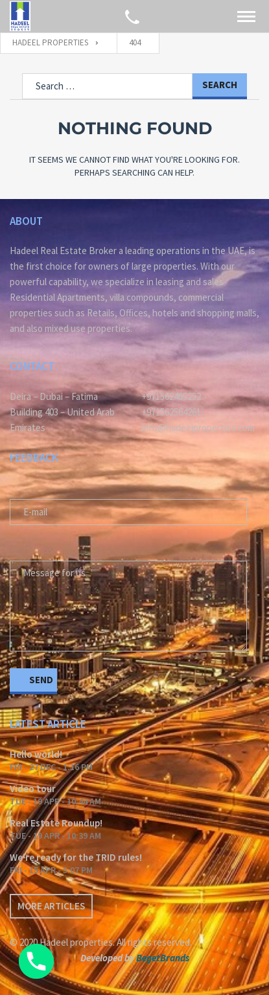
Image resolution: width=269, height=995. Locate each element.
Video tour (33, 788)
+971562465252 (171, 396)
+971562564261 (171, 412)
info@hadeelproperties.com (198, 427)
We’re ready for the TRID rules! (76, 857)
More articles (51, 906)
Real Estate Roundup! (56, 823)
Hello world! (36, 754)
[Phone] (36, 961)
